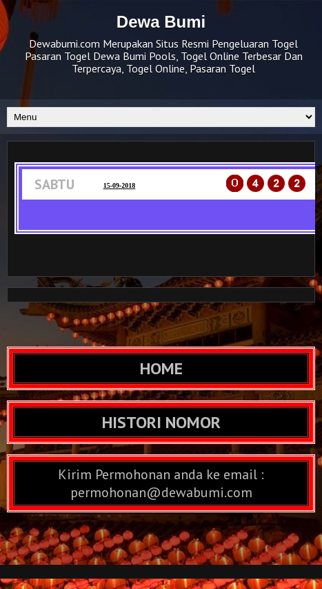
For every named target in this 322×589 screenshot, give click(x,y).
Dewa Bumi (161, 21)
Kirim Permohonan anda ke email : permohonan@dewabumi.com (161, 483)
